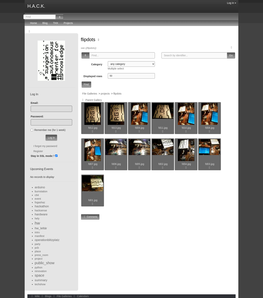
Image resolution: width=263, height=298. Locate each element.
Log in (231, 2)
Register (38, 151)
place (38, 251)
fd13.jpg (116, 127)
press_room (41, 255)
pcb (37, 247)
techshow (40, 284)
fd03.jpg (209, 164)
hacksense (41, 210)
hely (37, 218)
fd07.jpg (93, 164)
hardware (41, 214)
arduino (40, 187)
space (39, 275)
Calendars (80, 296)
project (38, 258)
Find (86, 84)
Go (231, 55)
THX (55, 23)
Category (96, 64)
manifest (39, 236)
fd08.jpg (209, 127)
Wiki (35, 296)
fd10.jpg (186, 127)
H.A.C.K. (36, 6)
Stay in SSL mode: (42, 155)
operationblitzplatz (47, 240)
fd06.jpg (116, 164)
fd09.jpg (139, 127)
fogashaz (40, 202)
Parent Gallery (91, 100)
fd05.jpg (139, 164)
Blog (44, 23)
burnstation (41, 191)
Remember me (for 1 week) (48, 130)
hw (37, 223)
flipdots (89, 39)
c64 (37, 195)
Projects (68, 23)
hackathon (42, 206)
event (38, 198)
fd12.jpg (93, 127)
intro (37, 232)
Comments (90, 216)
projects (105, 93)
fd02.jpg (163, 164)
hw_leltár (41, 228)
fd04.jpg (186, 164)
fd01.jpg (93, 200)
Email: (34, 102)
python (38, 267)
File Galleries (89, 93)
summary (41, 280)
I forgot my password (45, 146)
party (37, 244)
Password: (37, 116)
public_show (44, 263)
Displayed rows (92, 76)
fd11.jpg (163, 127)
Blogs (46, 296)
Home (33, 23)
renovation (41, 271)
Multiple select (116, 68)
